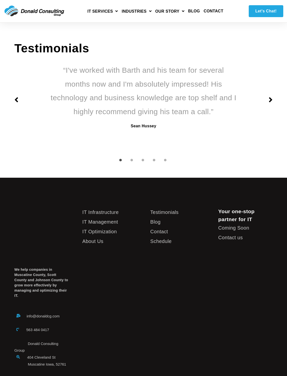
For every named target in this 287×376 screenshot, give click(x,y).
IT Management (101, 222)
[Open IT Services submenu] (102, 12)
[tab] (121, 157)
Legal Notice (62, 354)
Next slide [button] (271, 100)
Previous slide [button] (16, 100)
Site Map (109, 354)
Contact (213, 11)
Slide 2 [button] (131, 160)
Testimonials (165, 212)
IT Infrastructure (101, 212)
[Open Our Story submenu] (169, 12)
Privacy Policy (87, 354)
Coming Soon (234, 228)
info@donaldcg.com (43, 272)
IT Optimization (100, 231)
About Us (93, 241)
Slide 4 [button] (154, 160)
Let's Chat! (266, 11)
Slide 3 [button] (143, 160)
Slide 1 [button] (120, 160)
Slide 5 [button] (165, 160)
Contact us (231, 237)
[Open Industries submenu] (137, 12)
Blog (194, 11)
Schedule (161, 241)
